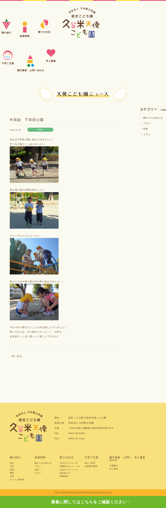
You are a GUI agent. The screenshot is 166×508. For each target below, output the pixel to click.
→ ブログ (145, 123)
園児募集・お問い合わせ (120, 458)
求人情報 (113, 469)
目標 (12, 470)
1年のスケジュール (69, 470)
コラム (38, 473)
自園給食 (64, 476)
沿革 (12, 476)
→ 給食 (144, 128)
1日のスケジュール (69, 463)
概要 (12, 473)
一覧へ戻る (16, 356)
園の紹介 (15, 457)
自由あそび (65, 473)
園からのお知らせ (43, 463)
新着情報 (40, 457)
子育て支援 (91, 457)
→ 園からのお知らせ (151, 117)
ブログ (38, 466)
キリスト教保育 (17, 479)
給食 (37, 470)
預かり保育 (89, 463)
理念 (12, 463)
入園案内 (113, 465)
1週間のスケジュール (70, 466)
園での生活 (67, 457)
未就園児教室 (90, 466)
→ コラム (145, 134)
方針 (12, 466)
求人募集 (139, 457)
